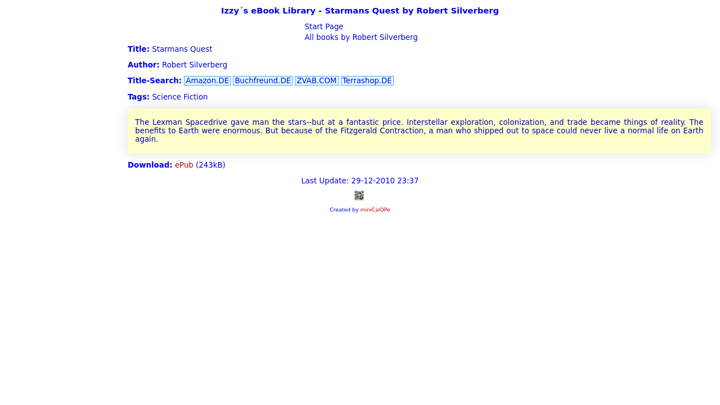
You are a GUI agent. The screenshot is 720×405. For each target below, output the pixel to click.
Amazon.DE (207, 80)
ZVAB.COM (316, 80)
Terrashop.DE (367, 80)
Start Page (322, 26)
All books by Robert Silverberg (359, 37)
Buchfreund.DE (263, 80)
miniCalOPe (375, 209)
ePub (184, 165)
